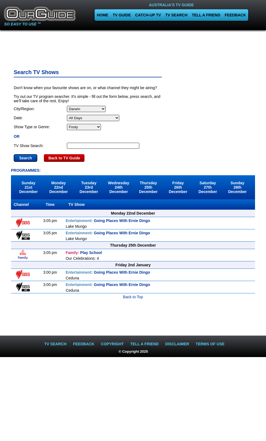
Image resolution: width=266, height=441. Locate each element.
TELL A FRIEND (206, 15)
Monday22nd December (58, 187)
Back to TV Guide (64, 158)
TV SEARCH (176, 15)
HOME (102, 15)
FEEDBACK (235, 15)
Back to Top (133, 297)
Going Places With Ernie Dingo (108, 220)
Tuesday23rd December (89, 187)
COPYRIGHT (112, 344)
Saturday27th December (208, 187)
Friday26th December (178, 187)
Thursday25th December (148, 187)
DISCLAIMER (177, 344)
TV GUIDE (122, 15)
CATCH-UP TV (148, 15)
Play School (84, 252)
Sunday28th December (237, 187)
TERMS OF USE (210, 344)
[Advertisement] (133, 48)
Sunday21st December (28, 187)
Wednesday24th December (118, 187)
